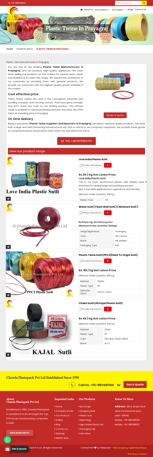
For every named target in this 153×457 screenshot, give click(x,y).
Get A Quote (115, 115)
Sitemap (60, 433)
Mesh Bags (85, 420)
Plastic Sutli (25, 48)
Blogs (130, 9)
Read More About (19, 432)
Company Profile (64, 411)
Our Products (102, 9)
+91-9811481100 (17, 2)
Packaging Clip (87, 429)
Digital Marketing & (138, 447)
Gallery (59, 420)
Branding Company (137, 454)
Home (9, 48)
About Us (88, 9)
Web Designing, (120, 447)
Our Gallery (119, 9)
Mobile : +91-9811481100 (127, 420)
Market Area (61, 437)
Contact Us (140, 9)
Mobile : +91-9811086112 (127, 424)
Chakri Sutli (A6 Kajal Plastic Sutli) (101, 303)
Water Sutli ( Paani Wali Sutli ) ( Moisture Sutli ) (108, 207)
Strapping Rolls (87, 411)
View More (85, 433)
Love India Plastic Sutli (93, 159)
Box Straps (85, 406)
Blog (57, 424)
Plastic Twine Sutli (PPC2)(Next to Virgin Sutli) (108, 255)
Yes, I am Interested (76, 141)
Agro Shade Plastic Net (91, 424)
